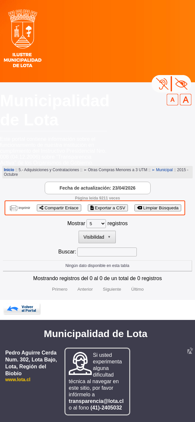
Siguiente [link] (112, 289)
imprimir (24, 208)
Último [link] (137, 289)
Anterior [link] (85, 289)
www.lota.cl (18, 379)
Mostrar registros (97, 223)
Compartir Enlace (59, 207)
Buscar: (67, 251)
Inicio (9, 170)
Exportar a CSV (107, 207)
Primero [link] (59, 289)
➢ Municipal (162, 170)
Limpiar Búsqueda (158, 207)
